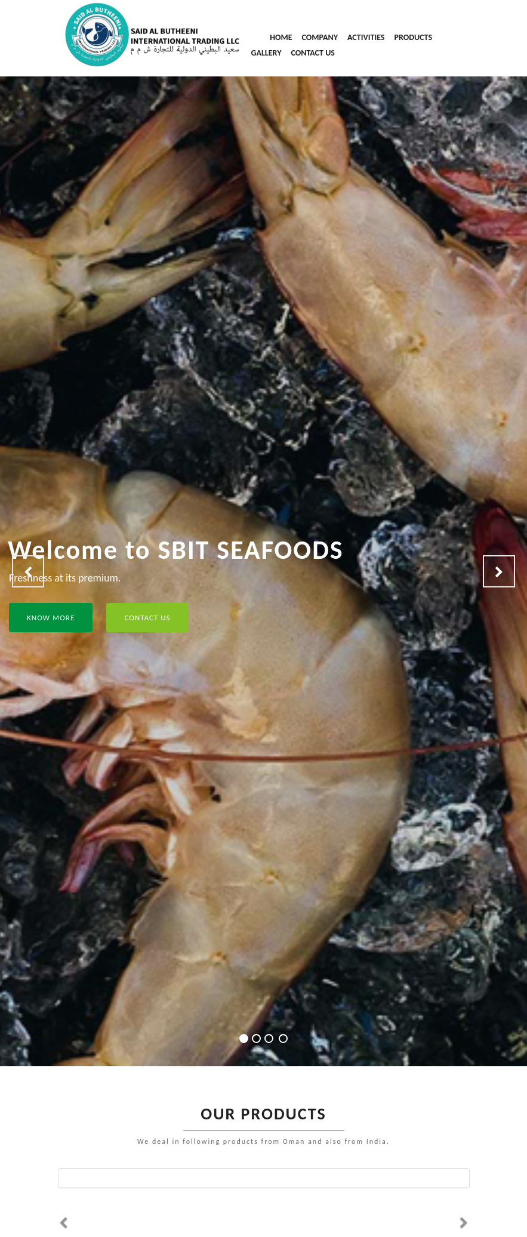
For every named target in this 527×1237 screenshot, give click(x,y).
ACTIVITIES (365, 37)
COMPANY (320, 37)
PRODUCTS (413, 37)
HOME (281, 37)
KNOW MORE (51, 617)
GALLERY (266, 53)
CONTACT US (312, 53)
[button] (28, 571)
